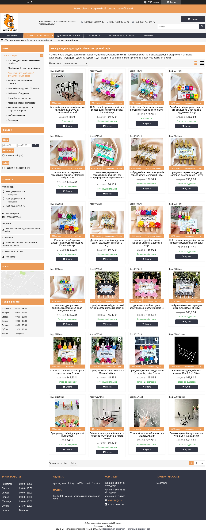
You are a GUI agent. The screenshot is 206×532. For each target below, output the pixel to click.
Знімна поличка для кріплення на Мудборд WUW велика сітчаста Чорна (107, 436)
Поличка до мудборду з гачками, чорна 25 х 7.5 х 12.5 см (186, 434)
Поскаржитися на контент (114, 529)
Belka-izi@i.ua (12, 213)
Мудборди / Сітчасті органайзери (24, 68)
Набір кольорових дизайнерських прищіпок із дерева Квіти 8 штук (186, 241)
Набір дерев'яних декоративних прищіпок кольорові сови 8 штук (146, 108)
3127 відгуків (153, 2)
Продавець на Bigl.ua (103, 526)
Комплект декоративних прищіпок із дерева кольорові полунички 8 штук (67, 308)
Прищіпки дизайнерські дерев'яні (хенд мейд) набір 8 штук (147, 371)
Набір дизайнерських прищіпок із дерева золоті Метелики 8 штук (147, 173)
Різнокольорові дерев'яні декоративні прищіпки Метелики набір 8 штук (67, 175)
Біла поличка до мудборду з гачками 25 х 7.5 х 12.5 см (186, 371)
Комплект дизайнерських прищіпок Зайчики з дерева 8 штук (147, 243)
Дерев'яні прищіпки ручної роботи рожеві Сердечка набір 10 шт (147, 308)
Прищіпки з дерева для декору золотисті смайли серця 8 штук (187, 173)
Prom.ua (118, 523)
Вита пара (13, 120)
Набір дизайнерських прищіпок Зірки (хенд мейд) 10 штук (186, 306)
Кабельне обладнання (18, 93)
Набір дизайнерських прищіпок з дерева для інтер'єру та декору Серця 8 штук (107, 110)
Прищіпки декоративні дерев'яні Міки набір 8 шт (107, 371)
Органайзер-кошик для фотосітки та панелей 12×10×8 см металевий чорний (67, 110)
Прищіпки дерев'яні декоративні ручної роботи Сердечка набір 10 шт (107, 308)
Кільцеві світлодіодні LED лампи (23, 88)
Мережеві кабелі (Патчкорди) (22, 103)
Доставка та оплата (68, 35)
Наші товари (10, 55)
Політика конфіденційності (138, 529)
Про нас (149, 35)
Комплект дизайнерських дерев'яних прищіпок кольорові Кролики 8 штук (67, 243)
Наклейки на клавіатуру (19, 98)
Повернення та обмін (122, 35)
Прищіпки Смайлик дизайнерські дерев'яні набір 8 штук (67, 371)
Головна (12, 35)
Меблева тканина (16, 115)
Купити (69, 126)
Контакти (94, 35)
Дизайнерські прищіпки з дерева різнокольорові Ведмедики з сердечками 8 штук (186, 110)
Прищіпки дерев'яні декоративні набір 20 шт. (67, 434)
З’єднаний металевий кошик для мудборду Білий (147, 434)
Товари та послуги (38, 35)
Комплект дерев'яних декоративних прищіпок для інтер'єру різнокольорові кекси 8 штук (107, 176)
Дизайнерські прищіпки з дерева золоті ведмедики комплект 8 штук (107, 243)
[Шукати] (202, 26)
